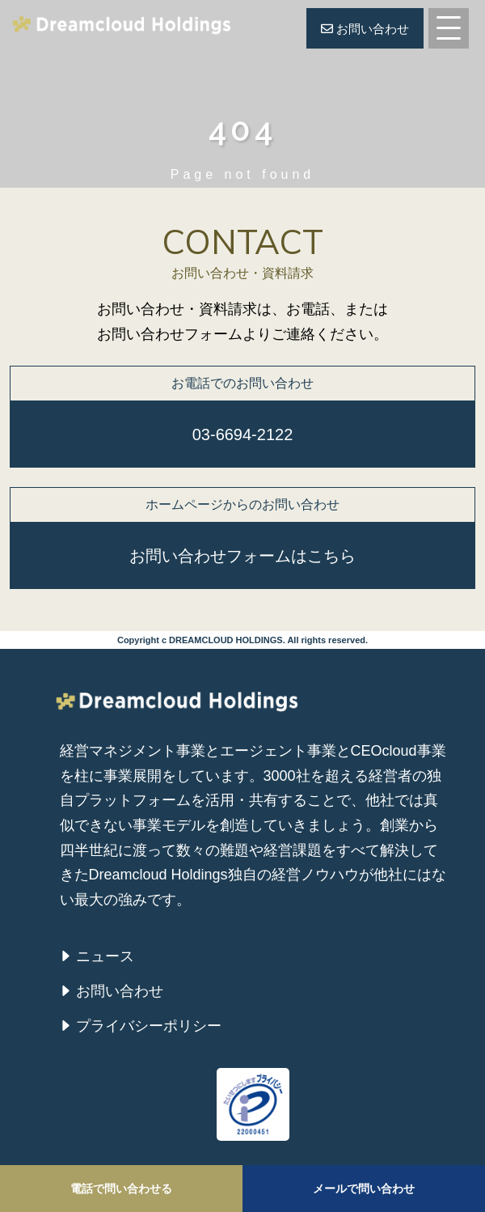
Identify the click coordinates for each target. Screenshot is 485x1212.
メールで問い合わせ (364, 1188)
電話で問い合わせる (121, 1188)
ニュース (105, 956)
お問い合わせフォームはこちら (242, 556)
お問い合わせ (365, 29)
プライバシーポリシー (148, 1026)
